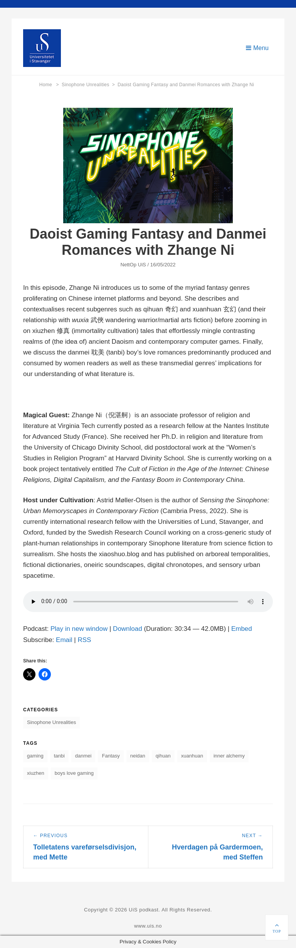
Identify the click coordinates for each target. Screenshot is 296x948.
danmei (83, 756)
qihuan (163, 756)
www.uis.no (148, 926)
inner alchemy (229, 756)
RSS (84, 640)
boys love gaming (74, 773)
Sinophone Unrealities (88, 84)
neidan (137, 756)
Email (64, 640)
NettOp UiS (133, 265)
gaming (35, 756)
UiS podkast (143, 910)
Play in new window (79, 628)
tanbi (59, 756)
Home (49, 84)
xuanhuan (192, 756)
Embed (241, 628)
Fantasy (110, 756)
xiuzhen (35, 773)
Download (127, 628)
